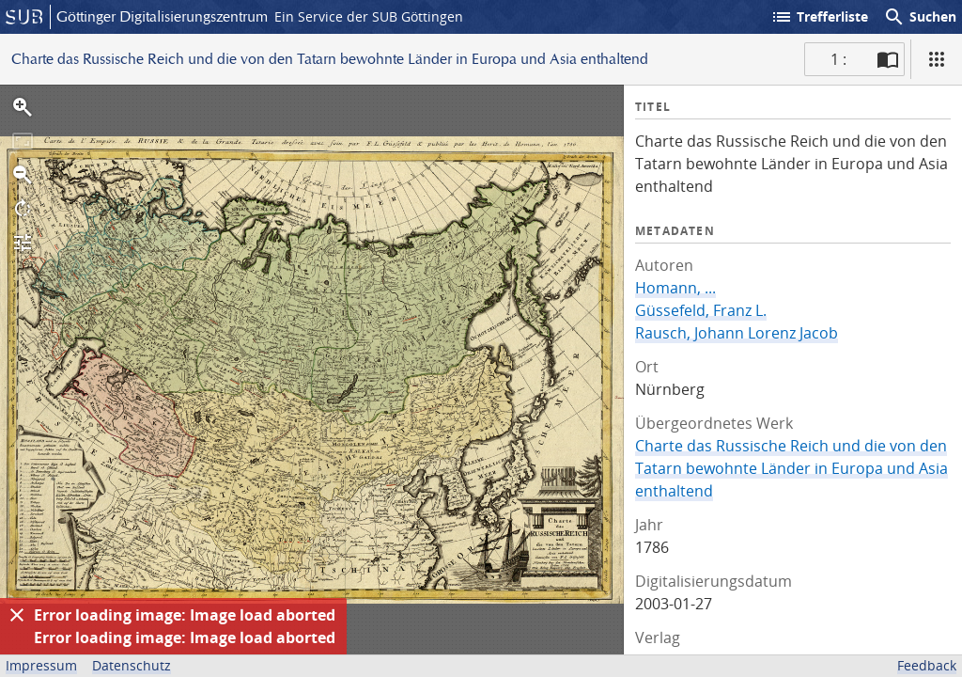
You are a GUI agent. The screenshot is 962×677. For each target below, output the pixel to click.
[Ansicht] (936, 59)
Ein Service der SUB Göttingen (368, 16)
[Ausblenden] (17, 615)
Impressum (41, 665)
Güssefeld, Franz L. (701, 310)
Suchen (919, 17)
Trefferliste (819, 17)
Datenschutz (131, 665)
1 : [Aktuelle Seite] (838, 59)
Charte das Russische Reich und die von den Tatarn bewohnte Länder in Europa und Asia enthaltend (791, 468)
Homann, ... (675, 287)
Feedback (926, 665)
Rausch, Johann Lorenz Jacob (736, 333)
